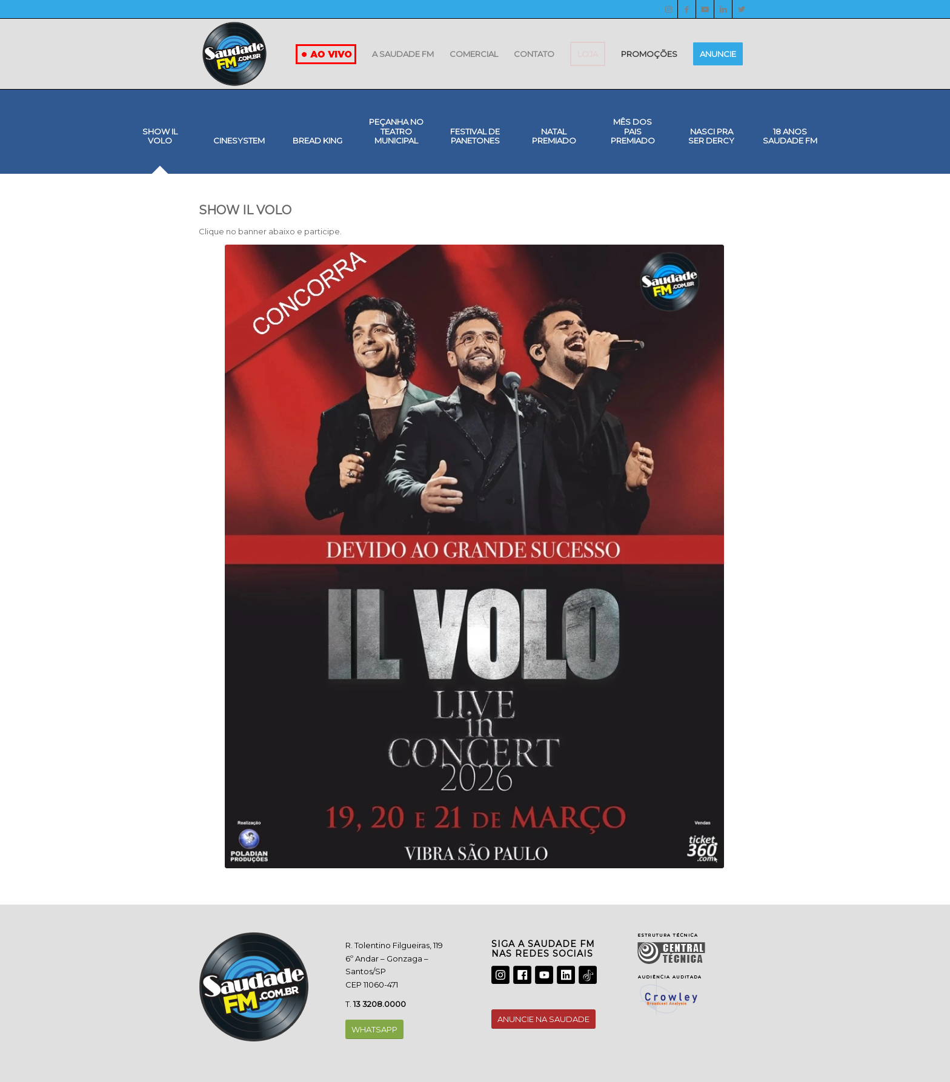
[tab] (160, 140)
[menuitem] (403, 54)
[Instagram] (668, 9)
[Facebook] (687, 9)
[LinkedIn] (723, 9)
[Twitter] (741, 9)
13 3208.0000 (379, 1004)
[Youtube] (705, 9)
